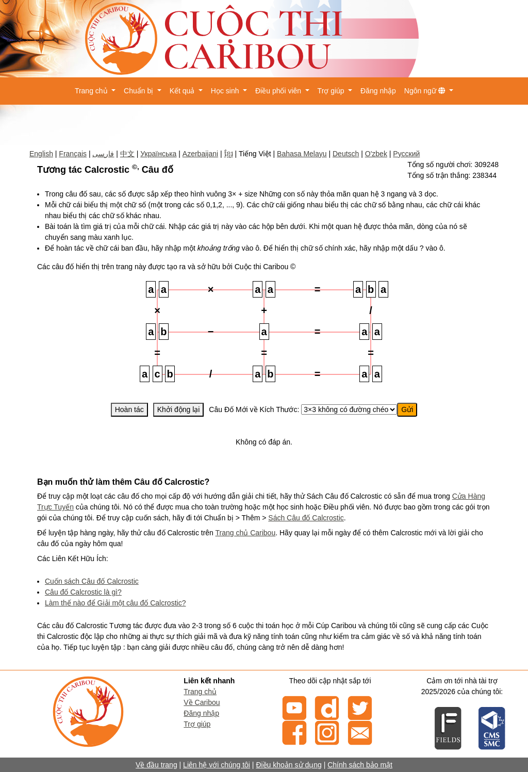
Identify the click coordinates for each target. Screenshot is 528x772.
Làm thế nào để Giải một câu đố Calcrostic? (115, 603)
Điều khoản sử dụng (288, 765)
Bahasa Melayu (302, 154)
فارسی (103, 154)
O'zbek (376, 154)
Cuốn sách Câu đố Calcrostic (92, 581)
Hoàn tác (129, 409)
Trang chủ (200, 691)
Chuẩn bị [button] (139, 91)
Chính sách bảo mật (359, 765)
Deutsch (346, 154)
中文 (127, 154)
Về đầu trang (156, 765)
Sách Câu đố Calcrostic (306, 518)
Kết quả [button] (183, 91)
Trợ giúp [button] (332, 91)
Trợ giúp (197, 724)
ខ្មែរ (228, 154)
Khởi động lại (178, 409)
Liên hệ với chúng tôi (216, 765)
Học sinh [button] (226, 91)
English (41, 154)
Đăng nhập (378, 91)
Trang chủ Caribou (246, 533)
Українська (158, 154)
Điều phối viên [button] (279, 91)
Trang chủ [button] (92, 91)
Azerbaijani (200, 154)
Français (73, 154)
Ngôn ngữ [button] (426, 91)
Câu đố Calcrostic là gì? (83, 592)
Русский (406, 154)
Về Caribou (202, 702)
